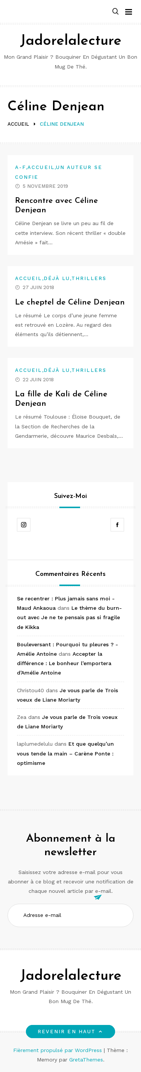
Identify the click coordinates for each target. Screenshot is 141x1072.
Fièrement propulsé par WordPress (58, 1050)
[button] (115, 12)
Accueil (41, 167)
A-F (20, 167)
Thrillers (88, 278)
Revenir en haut (70, 1031)
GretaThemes (86, 1060)
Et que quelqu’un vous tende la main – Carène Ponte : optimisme (65, 753)
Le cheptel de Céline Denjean (70, 302)
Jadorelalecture (70, 41)
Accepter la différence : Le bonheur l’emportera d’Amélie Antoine (64, 663)
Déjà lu (57, 278)
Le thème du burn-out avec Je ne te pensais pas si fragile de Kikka (69, 617)
